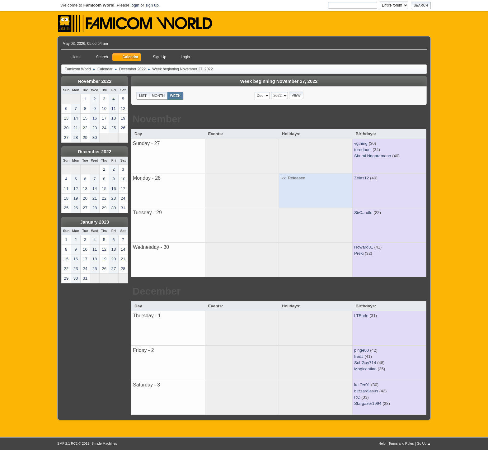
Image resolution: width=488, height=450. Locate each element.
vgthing (361, 143)
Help (382, 443)
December (157, 291)
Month (158, 95)
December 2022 (94, 151)
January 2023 (94, 222)
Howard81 (363, 247)
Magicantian (365, 369)
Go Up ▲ (424, 443)
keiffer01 (362, 384)
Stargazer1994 (367, 403)
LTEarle (361, 315)
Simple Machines (104, 443)
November (157, 119)
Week (175, 95)
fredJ (359, 356)
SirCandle (363, 212)
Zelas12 (361, 178)
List (143, 95)
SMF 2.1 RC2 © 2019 (73, 443)
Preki (359, 253)
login (134, 5)
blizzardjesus (366, 391)
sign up (152, 5)
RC (357, 397)
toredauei (363, 149)
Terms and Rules (401, 443)
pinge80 (361, 350)
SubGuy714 (365, 362)
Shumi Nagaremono (372, 156)
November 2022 (94, 81)
